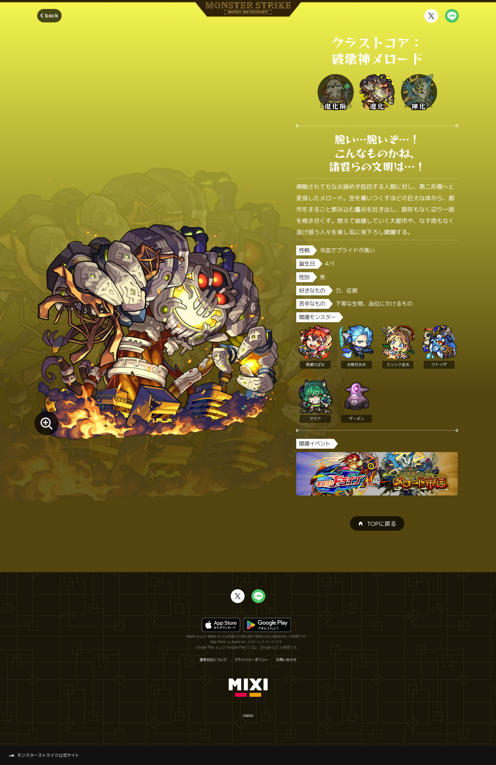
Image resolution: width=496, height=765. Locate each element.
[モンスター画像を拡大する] (46, 423)
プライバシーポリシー (251, 659)
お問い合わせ (286, 659)
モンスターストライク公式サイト (48, 755)
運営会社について (213, 659)
